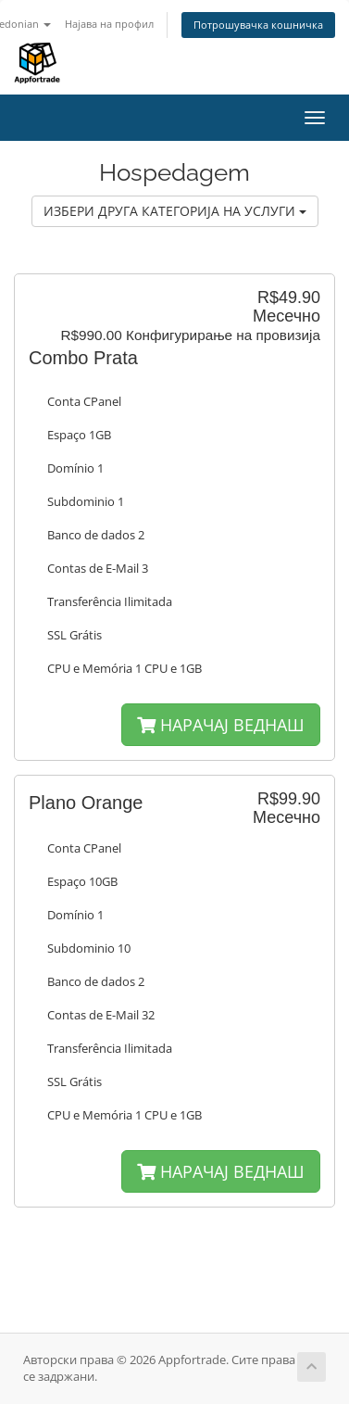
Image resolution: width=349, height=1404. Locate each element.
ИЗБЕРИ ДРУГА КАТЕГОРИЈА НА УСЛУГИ (175, 211)
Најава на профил (109, 24)
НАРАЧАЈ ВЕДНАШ (221, 725)
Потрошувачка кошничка (258, 25)
